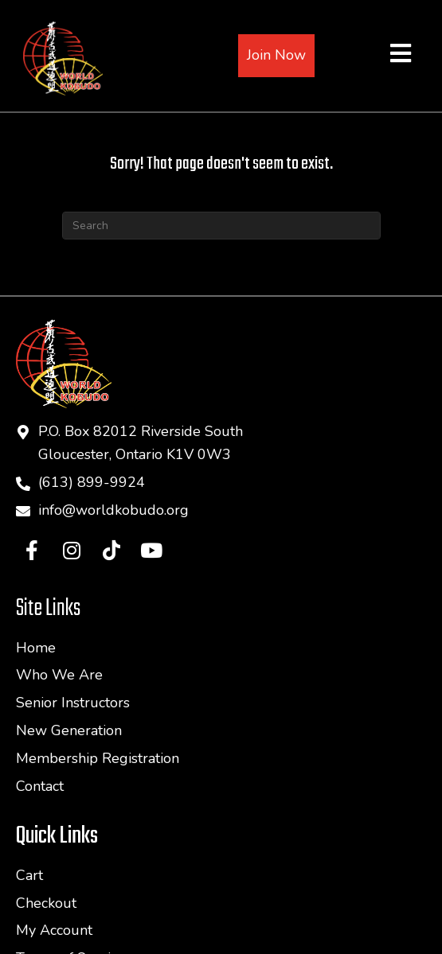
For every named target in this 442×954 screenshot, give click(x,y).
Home (36, 647)
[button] (32, 550)
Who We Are (59, 674)
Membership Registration (97, 758)
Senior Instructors (73, 702)
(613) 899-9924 (91, 482)
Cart (29, 875)
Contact (40, 786)
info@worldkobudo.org (113, 510)
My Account (54, 930)
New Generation (69, 730)
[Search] (221, 225)
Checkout (46, 903)
